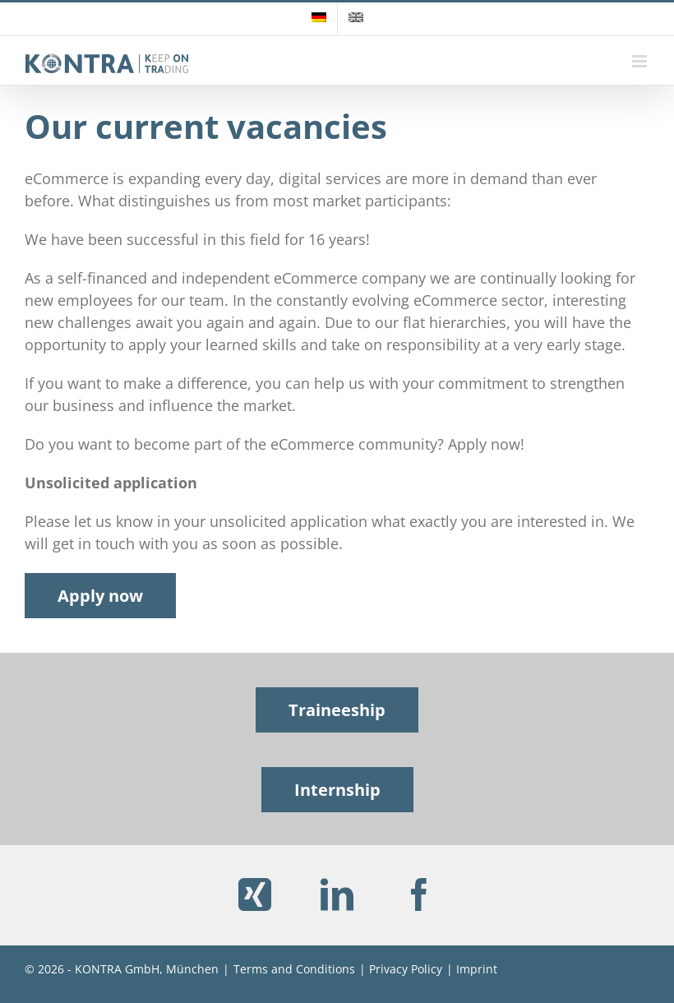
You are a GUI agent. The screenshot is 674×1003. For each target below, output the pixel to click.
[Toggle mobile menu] (640, 61)
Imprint (476, 969)
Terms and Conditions (294, 969)
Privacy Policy (405, 969)
